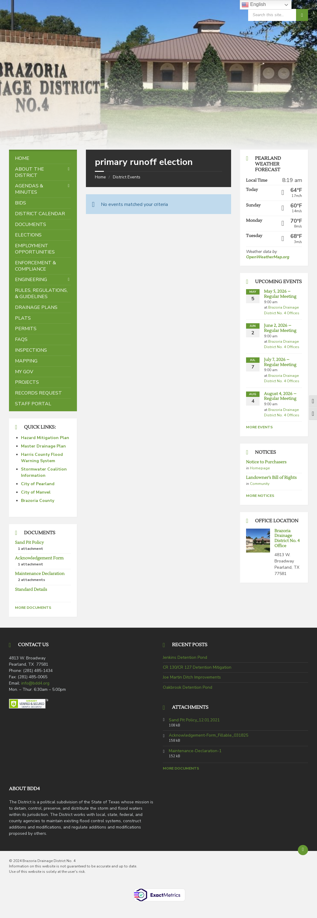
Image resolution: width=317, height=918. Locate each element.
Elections (28, 235)
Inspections (31, 350)
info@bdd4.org (35, 683)
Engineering (31, 279)
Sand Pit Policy (29, 542)
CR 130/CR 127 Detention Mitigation (197, 667)
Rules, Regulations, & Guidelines (41, 293)
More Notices (260, 495)
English (254, 4)
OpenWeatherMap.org (267, 257)
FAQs (21, 339)
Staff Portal (33, 403)
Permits (26, 328)
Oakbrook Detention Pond (187, 687)
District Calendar (40, 213)
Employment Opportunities (35, 248)
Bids (20, 203)
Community (259, 483)
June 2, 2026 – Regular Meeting (280, 328)
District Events (126, 177)
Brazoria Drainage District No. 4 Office (287, 538)
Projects (27, 382)
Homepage (260, 468)
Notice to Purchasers (266, 462)
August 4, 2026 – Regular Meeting (280, 396)
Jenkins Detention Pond (185, 657)
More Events (259, 427)
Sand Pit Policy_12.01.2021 (194, 720)
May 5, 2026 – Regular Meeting (280, 294)
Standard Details (31, 589)
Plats (23, 318)
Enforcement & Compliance (35, 266)
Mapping (26, 361)
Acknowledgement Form (39, 558)
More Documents (33, 607)
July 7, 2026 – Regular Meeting (280, 362)
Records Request (38, 393)
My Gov (24, 371)
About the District (29, 172)
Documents (30, 224)
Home (100, 177)
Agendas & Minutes (29, 189)
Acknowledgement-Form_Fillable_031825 (208, 735)
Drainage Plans (36, 307)
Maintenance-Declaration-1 (195, 751)
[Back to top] (303, 850)
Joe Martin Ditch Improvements (192, 677)
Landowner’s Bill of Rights (271, 477)
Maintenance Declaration (39, 573)
